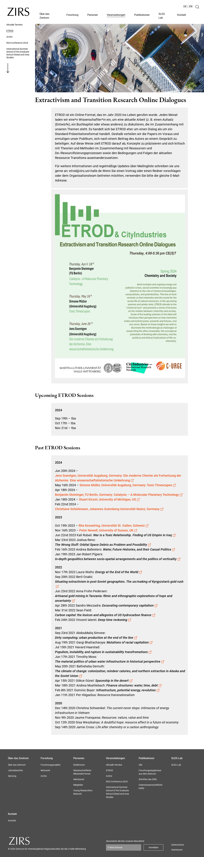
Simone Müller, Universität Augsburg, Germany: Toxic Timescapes (128, 485)
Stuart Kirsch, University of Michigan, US (109, 499)
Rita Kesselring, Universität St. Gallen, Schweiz (114, 525)
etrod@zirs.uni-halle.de (85, 171)
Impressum (176, 849)
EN (190, 6)
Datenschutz (177, 844)
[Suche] (197, 7)
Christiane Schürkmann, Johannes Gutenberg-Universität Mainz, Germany (109, 509)
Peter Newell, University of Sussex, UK (108, 530)
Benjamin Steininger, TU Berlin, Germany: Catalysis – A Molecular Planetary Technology (119, 495)
